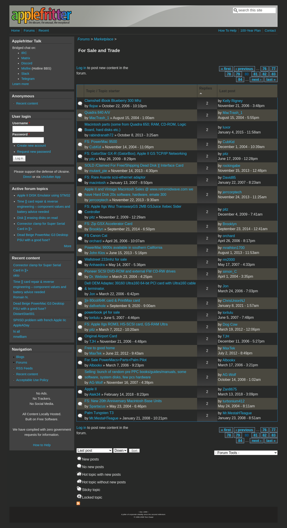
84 (240, 79)
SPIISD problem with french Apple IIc (39, 320)
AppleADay (21, 325)
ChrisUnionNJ (234, 301)
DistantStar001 (24, 314)
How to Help (41, 445)
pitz (92, 159)
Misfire (26, 68)
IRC (24, 53)
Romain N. (20, 297)
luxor (226, 127)
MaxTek (95, 353)
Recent (44, 30)
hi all (16, 331)
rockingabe (231, 166)
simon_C (230, 271)
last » (271, 79)
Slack (25, 73)
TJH (92, 341)
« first (226, 69)
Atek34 (94, 394)
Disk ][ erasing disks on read (37, 218)
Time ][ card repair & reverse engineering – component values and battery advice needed (43, 207)
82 (265, 74)
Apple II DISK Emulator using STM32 (43, 195)
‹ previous (244, 69)
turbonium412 (234, 401)
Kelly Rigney (233, 101)
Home (15, 30)
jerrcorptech (98, 200)
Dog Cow (230, 324)
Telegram (28, 79)
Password (21, 134)
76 (265, 69)
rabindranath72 (101, 135)
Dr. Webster (98, 277)
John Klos (97, 253)
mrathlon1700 (234, 248)
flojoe (93, 106)
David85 (229, 177)
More (67, 246)
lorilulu (94, 318)
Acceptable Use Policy (32, 380)
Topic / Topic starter (103, 91)
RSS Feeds (24, 368)
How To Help (227, 30)
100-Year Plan (250, 30)
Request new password (34, 151)
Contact (270, 30)
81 (256, 74)
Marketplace (103, 39)
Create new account (31, 145)
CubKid (95, 147)
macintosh (97, 183)
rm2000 (229, 260)
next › (256, 79)
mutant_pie (98, 171)
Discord (26, 63)
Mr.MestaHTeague (103, 418)
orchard (95, 241)
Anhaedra (96, 265)
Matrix (25, 58)
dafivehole (97, 306)
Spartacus (97, 406)
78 (229, 74)
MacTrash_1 (99, 118)
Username (21, 123)
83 (274, 74)
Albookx (95, 365)
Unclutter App (51, 177)
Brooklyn (96, 229)
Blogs (20, 357)
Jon (92, 294)
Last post (227, 91)
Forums (29, 30)
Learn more (20, 84)
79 (238, 74)
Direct (27, 177)
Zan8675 (230, 389)
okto (16, 275)
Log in (81, 68)
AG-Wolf (95, 382)
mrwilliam (20, 336)
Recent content (27, 103)
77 (274, 69)
